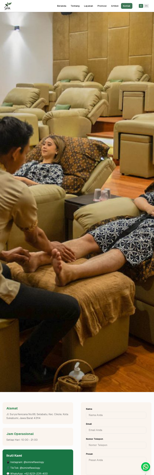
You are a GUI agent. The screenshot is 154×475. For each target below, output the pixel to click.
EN (146, 6)
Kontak (126, 5)
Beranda (61, 5)
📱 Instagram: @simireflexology (25, 462)
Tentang (75, 5)
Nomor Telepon (94, 439)
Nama (89, 409)
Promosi (102, 5)
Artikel (114, 5)
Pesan (89, 454)
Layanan (88, 5)
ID (141, 6)
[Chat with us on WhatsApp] (145, 466)
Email (89, 424)
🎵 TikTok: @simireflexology (23, 468)
